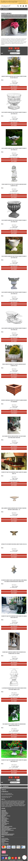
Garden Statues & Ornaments (6, 826)
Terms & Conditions (5, 841)
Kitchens (3, 825)
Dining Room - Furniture (5, 815)
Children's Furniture (5, 818)
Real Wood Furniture (5, 821)
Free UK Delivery (12, 860)
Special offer (3, 810)
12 (18, 48)
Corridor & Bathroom (5, 823)
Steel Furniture (4, 819)
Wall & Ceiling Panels (5, 827)
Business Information (5, 839)
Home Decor (3, 822)
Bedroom (3, 816)
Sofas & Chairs (4, 812)
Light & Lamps (4, 824)
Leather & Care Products (5, 829)
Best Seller (3, 831)
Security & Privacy (4, 838)
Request (2, 842)
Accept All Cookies (23, 3)
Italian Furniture (4, 820)
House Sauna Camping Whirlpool (7, 830)
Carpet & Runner (4, 833)
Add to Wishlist (14, 87)
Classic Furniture (4, 813)
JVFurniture (3, 840)
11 (15, 48)
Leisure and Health (4, 832)
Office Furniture (4, 817)
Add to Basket (14, 89)
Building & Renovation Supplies (7, 834)
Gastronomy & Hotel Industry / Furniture (8, 828)
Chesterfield (3, 811)
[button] (24, 857)
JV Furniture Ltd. (20, 860)
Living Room (3, 814)
